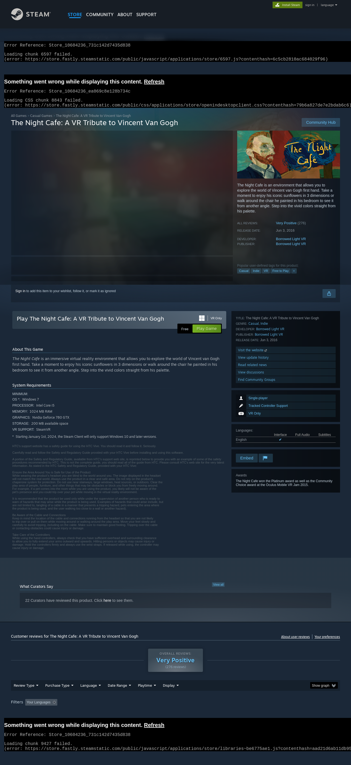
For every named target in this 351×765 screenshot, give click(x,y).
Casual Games (41, 122)
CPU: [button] (250, 713)
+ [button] (294, 277)
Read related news (252, 430)
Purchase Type (57, 696)
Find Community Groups (256, 445)
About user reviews (295, 643)
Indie (256, 277)
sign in (309, 5)
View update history (253, 423)
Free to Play (280, 277)
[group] (175, 713)
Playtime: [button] (136, 713)
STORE (75, 14)
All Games (19, 122)
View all (218, 591)
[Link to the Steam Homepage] (35, 18)
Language (88, 696)
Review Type (24, 696)
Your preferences (327, 643)
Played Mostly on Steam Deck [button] (176, 713)
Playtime (145, 696)
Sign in (20, 298)
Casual (243, 277)
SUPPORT (146, 14)
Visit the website (253, 416)
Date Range (117, 696)
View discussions (251, 438)
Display (169, 696)
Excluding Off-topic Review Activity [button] (94, 713)
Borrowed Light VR (291, 245)
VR (266, 277)
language (327, 5)
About (124, 14)
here (107, 607)
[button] (29, 712)
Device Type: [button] (292, 713)
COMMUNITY (100, 14)
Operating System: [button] (221, 713)
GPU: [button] (268, 713)
